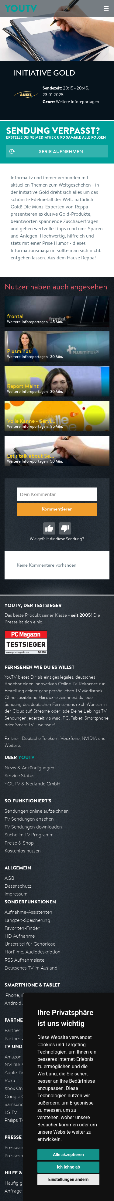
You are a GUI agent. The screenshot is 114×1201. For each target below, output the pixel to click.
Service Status (19, 775)
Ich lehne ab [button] (68, 1167)
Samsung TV (17, 1104)
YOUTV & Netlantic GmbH (32, 784)
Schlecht (65, 528)
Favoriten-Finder (22, 928)
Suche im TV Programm (29, 835)
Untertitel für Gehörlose (30, 944)
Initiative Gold (44, 74)
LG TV (11, 1112)
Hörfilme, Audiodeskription (32, 952)
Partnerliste (17, 1030)
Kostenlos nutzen (23, 851)
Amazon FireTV (20, 1057)
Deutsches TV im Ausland (31, 968)
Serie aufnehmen (61, 151)
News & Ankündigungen (29, 767)
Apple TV (14, 1072)
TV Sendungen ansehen (29, 819)
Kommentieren (57, 509)
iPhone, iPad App (22, 995)
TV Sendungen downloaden (33, 827)
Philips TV (15, 1120)
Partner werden (21, 1038)
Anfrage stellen (21, 1191)
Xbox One (15, 1088)
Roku (10, 1080)
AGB (9, 878)
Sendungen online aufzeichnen (37, 811)
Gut (49, 528)
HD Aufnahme (20, 936)
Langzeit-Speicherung (27, 920)
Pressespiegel (19, 1155)
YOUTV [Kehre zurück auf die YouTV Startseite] (21, 8)
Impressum (16, 894)
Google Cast (18, 1096)
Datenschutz (18, 886)
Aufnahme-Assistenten (28, 912)
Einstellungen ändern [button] (68, 1179)
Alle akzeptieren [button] (68, 1154)
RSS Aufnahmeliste (24, 960)
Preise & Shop (19, 843)
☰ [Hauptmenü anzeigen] (106, 8)
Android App (18, 1003)
